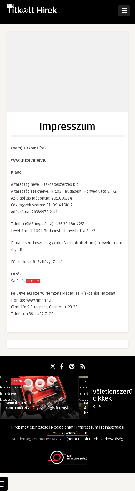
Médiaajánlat (62, 427)
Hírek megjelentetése (30, 427)
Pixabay (33, 281)
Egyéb (18, 381)
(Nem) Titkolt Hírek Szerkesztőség (95, 439)
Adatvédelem (77, 433)
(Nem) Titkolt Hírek (18, 403)
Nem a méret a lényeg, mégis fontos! (36, 408)
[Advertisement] (68, 75)
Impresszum (87, 427)
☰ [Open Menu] (124, 10)
